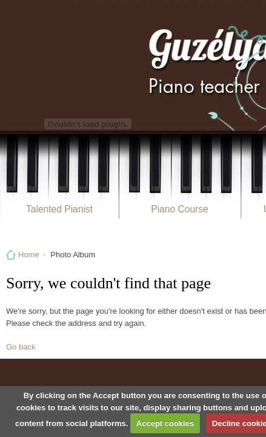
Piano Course (179, 209)
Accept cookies (165, 423)
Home (28, 254)
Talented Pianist (59, 209)
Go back (20, 346)
